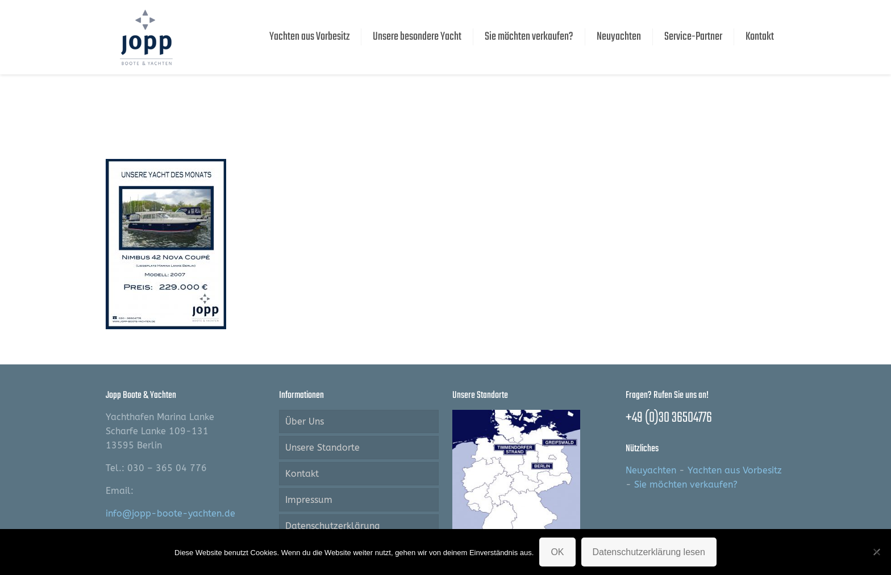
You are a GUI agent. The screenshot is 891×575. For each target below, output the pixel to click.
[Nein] (876, 551)
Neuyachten (651, 470)
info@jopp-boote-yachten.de (170, 513)
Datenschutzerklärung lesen (649, 552)
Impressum (308, 499)
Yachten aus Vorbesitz (735, 470)
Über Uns (304, 421)
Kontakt (302, 473)
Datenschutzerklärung (332, 526)
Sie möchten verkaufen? (686, 484)
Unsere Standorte (322, 447)
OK (557, 552)
